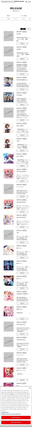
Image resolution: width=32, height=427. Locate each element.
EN (28, 28)
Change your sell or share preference (11, 415)
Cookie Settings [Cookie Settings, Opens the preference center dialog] (16, 419)
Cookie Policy (5, 414)
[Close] (30, 390)
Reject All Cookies (16, 424)
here (11, 395)
